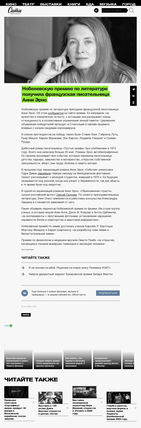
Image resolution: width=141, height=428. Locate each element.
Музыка (108, 4)
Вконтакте (133, 95)
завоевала (44, 173)
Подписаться (108, 293)
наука (26, 315)
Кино (11, 4)
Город (128, 4)
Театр (28, 4)
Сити (15, 10)
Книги (73, 4)
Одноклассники (133, 102)
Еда (90, 4)
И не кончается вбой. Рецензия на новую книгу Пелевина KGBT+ (70, 267)
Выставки (51, 4)
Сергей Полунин (66, 194)
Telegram (133, 89)
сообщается (56, 113)
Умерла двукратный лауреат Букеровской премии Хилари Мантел (71, 274)
